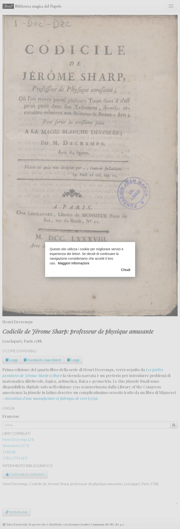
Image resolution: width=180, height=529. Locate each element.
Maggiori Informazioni (73, 263)
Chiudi (125, 270)
